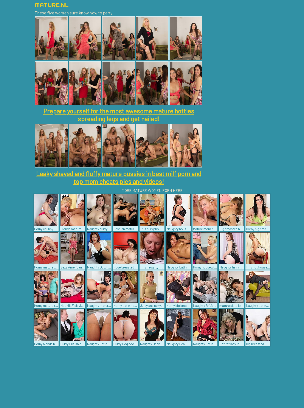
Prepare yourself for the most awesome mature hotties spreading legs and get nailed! (118, 115)
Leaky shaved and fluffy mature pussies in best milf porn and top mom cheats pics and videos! (118, 177)
